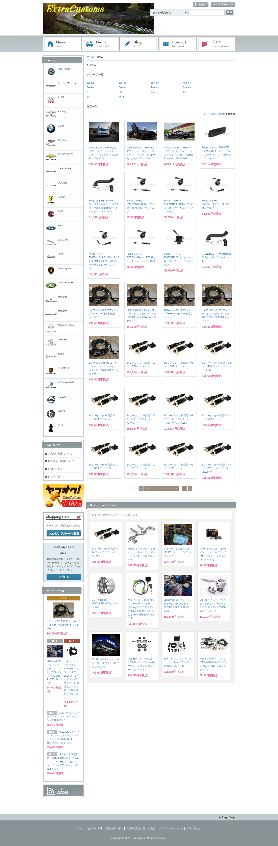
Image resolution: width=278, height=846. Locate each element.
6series (123, 87)
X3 (120, 92)
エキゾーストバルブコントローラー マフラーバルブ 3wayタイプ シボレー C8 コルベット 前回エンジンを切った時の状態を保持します (71, 679)
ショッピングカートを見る (63, 533)
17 (184, 488)
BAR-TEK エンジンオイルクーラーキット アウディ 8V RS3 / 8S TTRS (178, 662)
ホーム (62, 44)
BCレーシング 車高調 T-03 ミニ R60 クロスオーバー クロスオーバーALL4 (178, 419)
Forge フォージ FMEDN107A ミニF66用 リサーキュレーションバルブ (141, 257)
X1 (88, 92)
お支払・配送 (101, 44)
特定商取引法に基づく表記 (140, 828)
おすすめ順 (210, 113)
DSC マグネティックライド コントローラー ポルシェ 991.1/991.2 (63, 716)
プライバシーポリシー (171, 828)
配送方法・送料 (114, 828)
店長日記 (63, 577)
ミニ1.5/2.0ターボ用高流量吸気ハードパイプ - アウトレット (216, 257)
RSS (60, 789)
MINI (121, 96)
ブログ (139, 44)
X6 (184, 92)
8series (187, 87)
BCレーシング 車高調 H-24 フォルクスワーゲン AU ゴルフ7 (105, 552)
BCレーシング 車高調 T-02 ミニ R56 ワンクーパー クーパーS (216, 366)
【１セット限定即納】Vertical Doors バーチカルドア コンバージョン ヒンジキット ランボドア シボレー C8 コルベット (63, 761)
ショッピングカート (216, 44)
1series (91, 82)
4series (187, 82)
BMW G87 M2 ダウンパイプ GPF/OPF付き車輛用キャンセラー (178, 314)
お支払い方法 (95, 828)
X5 (152, 92)
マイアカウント (223, 4)
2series (123, 82)
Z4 (88, 96)
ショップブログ (56, 476)
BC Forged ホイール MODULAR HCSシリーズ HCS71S (106, 603)
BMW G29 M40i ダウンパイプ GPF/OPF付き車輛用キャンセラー (104, 314)
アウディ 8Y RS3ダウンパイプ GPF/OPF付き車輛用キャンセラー (63, 625)
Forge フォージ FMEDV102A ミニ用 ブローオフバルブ (217, 204)
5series (91, 87)
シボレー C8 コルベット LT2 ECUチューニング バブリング (177, 552)
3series (155, 82)
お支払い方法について (60, 453)
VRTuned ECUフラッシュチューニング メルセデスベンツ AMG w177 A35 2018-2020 (55, 672)
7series (155, 87)
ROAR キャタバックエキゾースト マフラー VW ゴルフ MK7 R (106, 663)
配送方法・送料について (61, 461)
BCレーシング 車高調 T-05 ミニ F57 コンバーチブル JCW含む (216, 468)
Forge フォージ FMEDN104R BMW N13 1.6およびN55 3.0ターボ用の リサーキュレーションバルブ (104, 261)
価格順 (222, 113)
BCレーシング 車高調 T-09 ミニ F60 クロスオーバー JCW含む (141, 419)
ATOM (62, 792)
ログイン (201, 4)
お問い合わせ (178, 44)
